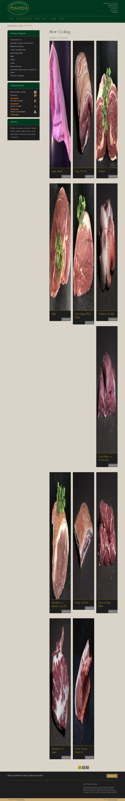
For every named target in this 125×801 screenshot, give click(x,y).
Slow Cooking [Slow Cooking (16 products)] (31, 134)
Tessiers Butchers (20, 799)
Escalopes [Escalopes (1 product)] (27, 128)
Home (11, 18)
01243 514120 (114, 3)
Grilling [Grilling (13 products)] (18, 131)
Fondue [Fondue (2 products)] (33, 128)
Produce (37, 20)
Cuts (45, 20)
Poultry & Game (17, 76)
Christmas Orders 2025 (23, 18)
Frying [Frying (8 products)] (13, 131)
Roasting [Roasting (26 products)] (23, 134)
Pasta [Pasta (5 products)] (33, 131)
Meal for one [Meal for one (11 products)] (26, 131)
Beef (12, 56)
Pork (13, 60)
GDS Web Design (112, 799)
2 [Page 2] (83, 767)
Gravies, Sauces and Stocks (22, 43)
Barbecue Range (17, 46)
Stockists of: (16, 40)
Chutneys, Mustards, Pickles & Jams (23, 71)
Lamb (13, 63)
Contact (63, 20)
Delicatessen (16, 66)
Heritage (53, 20)
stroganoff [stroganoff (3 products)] (14, 137)
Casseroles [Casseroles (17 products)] (19, 128)
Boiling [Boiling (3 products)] (13, 128)
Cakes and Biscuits (18, 50)
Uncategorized (17, 53)
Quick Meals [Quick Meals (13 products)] (15, 134)
